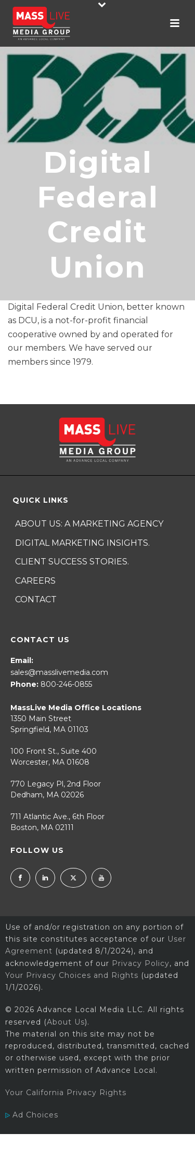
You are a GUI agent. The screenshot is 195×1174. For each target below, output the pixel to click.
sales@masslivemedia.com (59, 672)
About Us (66, 1022)
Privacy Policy (141, 963)
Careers (35, 581)
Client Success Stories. (72, 562)
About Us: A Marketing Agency (89, 524)
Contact (36, 599)
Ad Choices (31, 1115)
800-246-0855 (66, 684)
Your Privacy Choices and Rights (71, 975)
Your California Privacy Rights (65, 1092)
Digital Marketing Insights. (82, 543)
